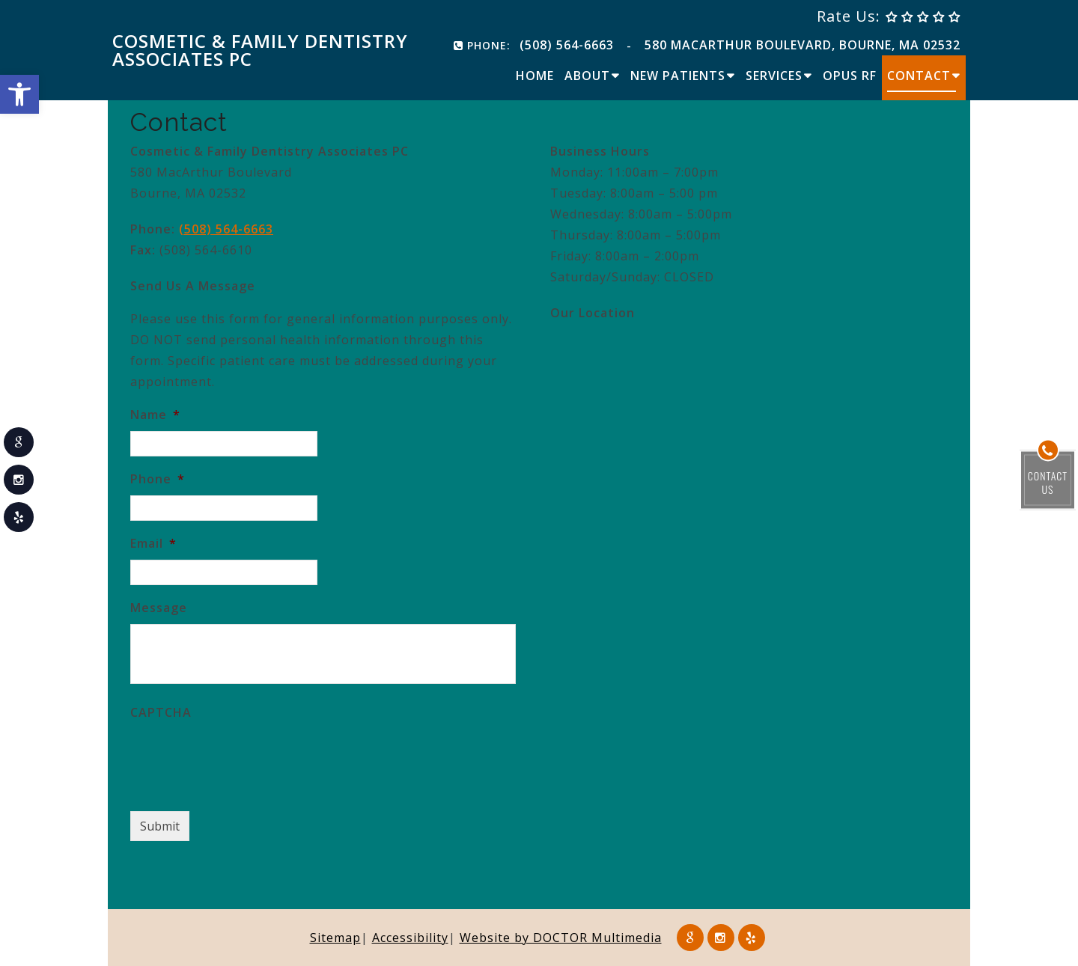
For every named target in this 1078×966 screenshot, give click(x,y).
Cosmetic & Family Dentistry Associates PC (260, 50)
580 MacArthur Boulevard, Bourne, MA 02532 (802, 45)
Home (535, 75)
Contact (919, 75)
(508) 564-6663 (567, 45)
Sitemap (335, 937)
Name (155, 415)
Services (774, 75)
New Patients (677, 75)
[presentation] (244, 758)
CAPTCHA (161, 713)
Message (158, 608)
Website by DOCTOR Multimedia (561, 937)
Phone (157, 479)
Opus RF (850, 75)
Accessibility (410, 937)
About (587, 75)
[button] (19, 94)
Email (153, 543)
